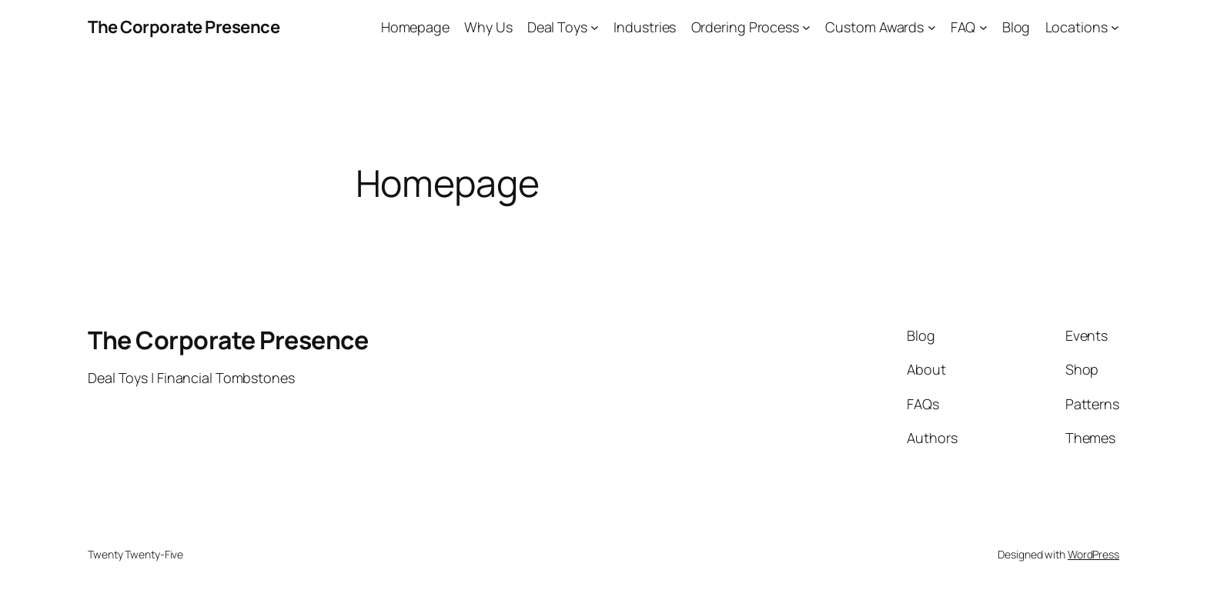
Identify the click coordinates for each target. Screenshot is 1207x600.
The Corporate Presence (183, 26)
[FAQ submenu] (983, 27)
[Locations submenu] (1115, 27)
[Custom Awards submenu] (932, 27)
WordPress (1093, 554)
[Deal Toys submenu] (594, 27)
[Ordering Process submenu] (806, 27)
